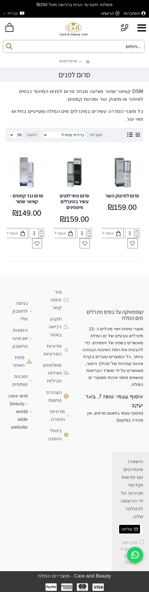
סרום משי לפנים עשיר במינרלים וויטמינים (74, 201)
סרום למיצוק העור (122, 196)
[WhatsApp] (135, 555)
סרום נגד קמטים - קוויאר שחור (26, 199)
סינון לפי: (95, 135)
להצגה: (31, 135)
